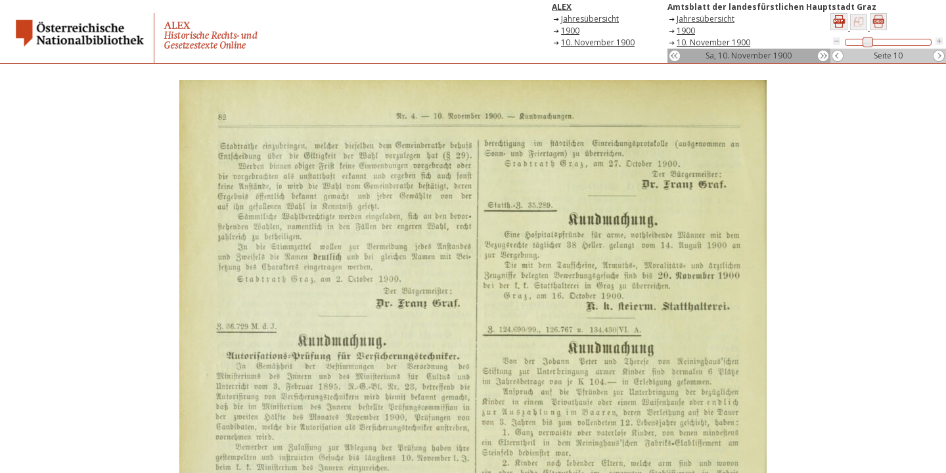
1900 (570, 30)
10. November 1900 (598, 42)
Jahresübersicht (590, 18)
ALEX (562, 6)
